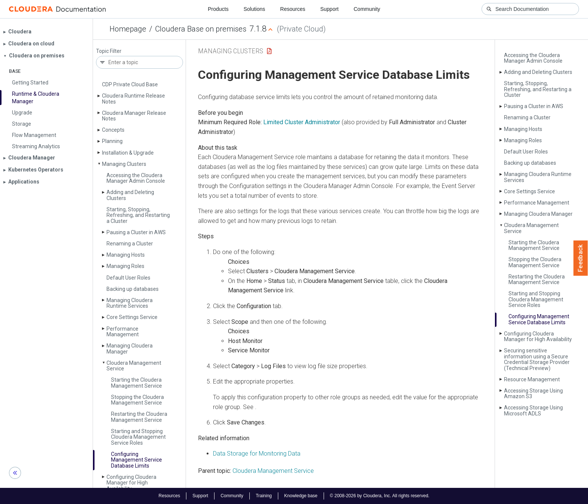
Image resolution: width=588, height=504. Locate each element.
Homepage (128, 28)
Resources (292, 9)
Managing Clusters (124, 164)
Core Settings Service (132, 317)
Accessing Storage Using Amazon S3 (533, 393)
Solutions (254, 9)
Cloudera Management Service (133, 366)
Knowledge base (301, 495)
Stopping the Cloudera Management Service (137, 400)
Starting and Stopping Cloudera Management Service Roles (138, 437)
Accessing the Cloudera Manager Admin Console (135, 178)
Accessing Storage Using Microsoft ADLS (533, 410)
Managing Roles (125, 266)
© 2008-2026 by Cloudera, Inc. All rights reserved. (380, 495)
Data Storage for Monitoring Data (256, 453)
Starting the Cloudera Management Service (136, 382)
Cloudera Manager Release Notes (134, 116)
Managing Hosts (125, 255)
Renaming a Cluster (129, 244)
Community (367, 9)
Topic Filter (109, 51)
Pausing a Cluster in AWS (136, 232)
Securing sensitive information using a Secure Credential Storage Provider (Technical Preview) (537, 359)
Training (264, 495)
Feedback (580, 258)
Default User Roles (128, 278)
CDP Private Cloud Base (130, 84)
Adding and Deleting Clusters (130, 195)
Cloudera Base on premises (200, 28)
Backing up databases (132, 289)
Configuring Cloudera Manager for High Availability (131, 483)
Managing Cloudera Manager (129, 348)
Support (329, 9)
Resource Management (532, 379)
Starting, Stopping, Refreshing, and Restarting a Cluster (138, 215)
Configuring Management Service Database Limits (136, 460)
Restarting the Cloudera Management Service (139, 417)
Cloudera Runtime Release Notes (133, 98)
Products (218, 9)
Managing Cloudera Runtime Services (129, 303)
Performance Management (122, 331)
